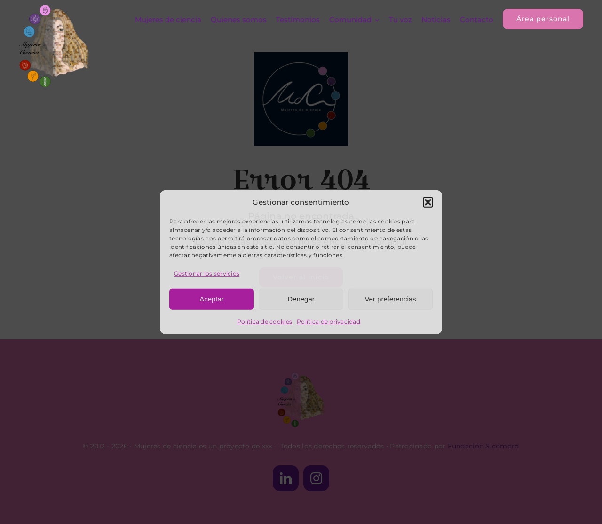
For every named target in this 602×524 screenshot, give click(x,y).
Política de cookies (264, 320)
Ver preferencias (390, 299)
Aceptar (211, 299)
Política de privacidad (328, 320)
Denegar (301, 299)
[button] (428, 202)
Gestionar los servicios (206, 273)
